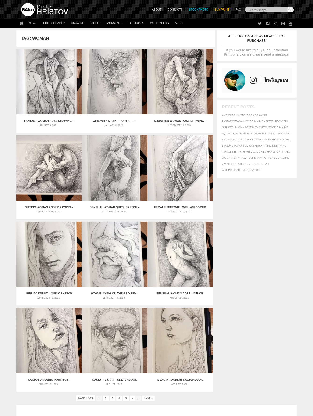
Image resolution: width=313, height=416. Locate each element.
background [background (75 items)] (262, 309)
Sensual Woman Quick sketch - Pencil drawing (254, 145)
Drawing (78, 23)
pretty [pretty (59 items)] (228, 326)
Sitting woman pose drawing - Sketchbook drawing (257, 139)
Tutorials (136, 23)
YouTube (167, 384)
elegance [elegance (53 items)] (271, 314)
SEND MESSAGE (252, 369)
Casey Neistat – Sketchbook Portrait (140, 246)
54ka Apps (27, 383)
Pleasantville (123, 325)
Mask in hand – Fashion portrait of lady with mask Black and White (63, 314)
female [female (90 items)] (283, 314)
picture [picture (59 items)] (269, 322)
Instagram (168, 372)
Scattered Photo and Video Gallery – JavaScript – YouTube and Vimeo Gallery (63, 309)
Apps (178, 23)
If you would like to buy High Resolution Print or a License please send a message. (257, 45)
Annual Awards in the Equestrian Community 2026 (148, 309)
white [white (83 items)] (278, 326)
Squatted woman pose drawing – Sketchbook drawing (140, 105)
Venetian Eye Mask (97, 400)
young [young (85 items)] (235, 331)
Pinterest (168, 378)
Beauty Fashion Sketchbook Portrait (190, 246)
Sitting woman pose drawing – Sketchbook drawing (190, 105)
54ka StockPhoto (33, 366)
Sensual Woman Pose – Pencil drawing (41, 246)
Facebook (168, 366)
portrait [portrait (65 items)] (281, 322)
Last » (148, 264)
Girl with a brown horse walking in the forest (146, 320)
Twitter (167, 360)
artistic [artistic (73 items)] (232, 309)
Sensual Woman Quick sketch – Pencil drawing (41, 175)
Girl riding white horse (130, 331)
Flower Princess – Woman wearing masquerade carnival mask (63, 331)
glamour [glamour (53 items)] (230, 318)
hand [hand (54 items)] (246, 318)
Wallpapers (159, 23)
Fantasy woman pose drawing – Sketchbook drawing (41, 105)
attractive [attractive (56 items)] (245, 309)
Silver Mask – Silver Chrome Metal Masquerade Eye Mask (60, 325)
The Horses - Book (33, 377)
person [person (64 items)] (259, 322)
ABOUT (156, 9)
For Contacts (98, 383)
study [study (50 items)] (249, 326)
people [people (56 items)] (249, 322)
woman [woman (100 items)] (214, 330)
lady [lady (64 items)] (286, 318)
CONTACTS (175, 9)
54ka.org (60, 410)
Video (95, 23)
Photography (54, 23)
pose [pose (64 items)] (210, 326)
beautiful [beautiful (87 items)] (280, 309)
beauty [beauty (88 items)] (212, 314)
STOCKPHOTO (199, 9)
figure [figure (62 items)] (211, 318)
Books (93, 371)
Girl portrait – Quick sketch (140, 175)
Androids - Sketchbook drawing (244, 115)
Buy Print (221, 9)
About (93, 360)
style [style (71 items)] (257, 326)
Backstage (113, 23)
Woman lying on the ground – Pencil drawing (190, 175)
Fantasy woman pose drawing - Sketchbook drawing (257, 121)
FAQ (238, 9)
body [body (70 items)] (231, 314)
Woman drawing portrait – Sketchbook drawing (91, 246)
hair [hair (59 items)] (239, 318)
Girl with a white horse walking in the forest (145, 314)
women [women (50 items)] (225, 331)
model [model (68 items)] (212, 322)
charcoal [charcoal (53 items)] (242, 314)
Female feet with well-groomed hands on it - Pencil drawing (257, 151)
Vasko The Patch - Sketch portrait (245, 163)
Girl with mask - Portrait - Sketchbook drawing (255, 127)
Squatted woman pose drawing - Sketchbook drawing (257, 133)
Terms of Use (86, 410)
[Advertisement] (157, 281)
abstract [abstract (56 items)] (212, 309)
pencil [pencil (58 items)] (240, 322)
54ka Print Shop (32, 360)
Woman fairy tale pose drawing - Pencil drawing (256, 157)
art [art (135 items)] (222, 308)
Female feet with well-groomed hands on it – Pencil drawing (90, 175)
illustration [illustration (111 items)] (262, 318)
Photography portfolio (38, 371)
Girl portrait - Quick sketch (241, 170)
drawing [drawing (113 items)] (256, 313)
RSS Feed (118, 400)
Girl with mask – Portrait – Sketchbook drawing (91, 105)
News (33, 23)
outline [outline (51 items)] (221, 322)
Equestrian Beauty (70, 400)
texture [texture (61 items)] (267, 326)
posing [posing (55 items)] (219, 326)
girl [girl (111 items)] (220, 318)
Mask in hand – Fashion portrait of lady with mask (56, 320)
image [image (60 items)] (278, 318)
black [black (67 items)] (223, 314)
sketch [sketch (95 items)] (239, 326)
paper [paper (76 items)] (231, 322)
